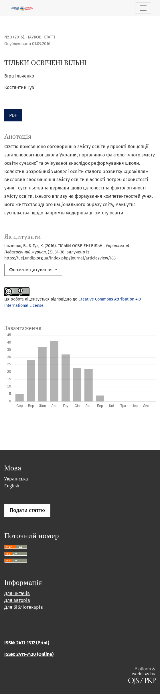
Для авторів (17, 600)
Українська (16, 479)
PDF (13, 115)
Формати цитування (31, 269)
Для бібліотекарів (23, 607)
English (11, 485)
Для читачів (17, 593)
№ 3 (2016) (14, 37)
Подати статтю (27, 510)
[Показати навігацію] (143, 8)
